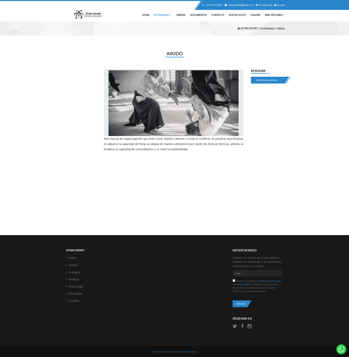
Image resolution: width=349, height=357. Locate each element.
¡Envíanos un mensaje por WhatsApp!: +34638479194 (341, 349)
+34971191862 (211, 4)
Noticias (74, 279)
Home (146, 15)
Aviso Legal (76, 286)
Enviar (240, 303)
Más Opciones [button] (275, 15)
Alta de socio (237, 15)
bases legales (244, 284)
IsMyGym (160, 351)
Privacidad (75, 293)
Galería (255, 15)
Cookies (74, 300)
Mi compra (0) (263, 4)
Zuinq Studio (189, 351)
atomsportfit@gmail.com (239, 4)
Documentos (198, 15)
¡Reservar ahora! (267, 80)
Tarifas (180, 15)
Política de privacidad (270, 280)
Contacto (217, 15)
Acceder (279, 4)
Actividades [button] (163, 15)
